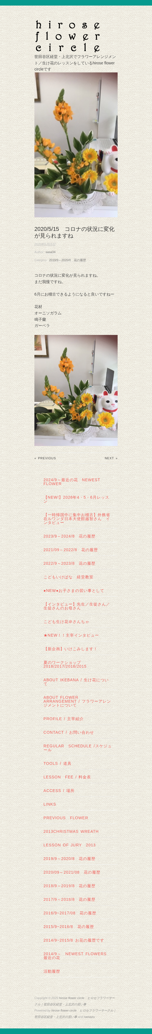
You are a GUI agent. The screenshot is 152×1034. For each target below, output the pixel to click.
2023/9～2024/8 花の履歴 (70, 536)
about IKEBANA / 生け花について (76, 682)
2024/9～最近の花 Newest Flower (72, 482)
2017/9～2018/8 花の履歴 (70, 899)
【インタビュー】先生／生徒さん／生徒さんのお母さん (77, 606)
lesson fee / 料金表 (67, 777)
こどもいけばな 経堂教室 (68, 577)
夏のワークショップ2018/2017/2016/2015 (65, 664)
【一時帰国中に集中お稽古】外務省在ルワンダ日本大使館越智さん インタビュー (77, 519)
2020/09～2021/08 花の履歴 (72, 872)
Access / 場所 (59, 790)
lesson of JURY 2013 (70, 845)
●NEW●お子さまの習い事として (74, 590)
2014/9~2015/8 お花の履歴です (74, 940)
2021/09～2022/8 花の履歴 (71, 550)
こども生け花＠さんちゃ (66, 621)
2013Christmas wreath (71, 831)
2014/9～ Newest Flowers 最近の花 (77, 956)
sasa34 (50, 252)
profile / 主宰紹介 (64, 719)
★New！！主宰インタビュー (71, 635)
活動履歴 (52, 971)
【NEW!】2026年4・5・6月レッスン (76, 499)
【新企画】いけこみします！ (71, 649)
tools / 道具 (58, 763)
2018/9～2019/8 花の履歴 (70, 886)
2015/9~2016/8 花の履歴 (69, 926)
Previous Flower (66, 818)
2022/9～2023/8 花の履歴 (70, 563)
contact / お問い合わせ (69, 732)
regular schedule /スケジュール (78, 748)
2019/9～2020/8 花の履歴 (67, 260)
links (50, 804)
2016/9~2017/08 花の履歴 (70, 913)
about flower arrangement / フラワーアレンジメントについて (77, 701)
